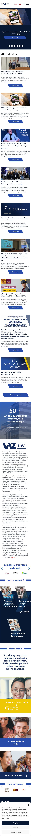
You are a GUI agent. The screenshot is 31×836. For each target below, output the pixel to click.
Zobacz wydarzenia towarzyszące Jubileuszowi (15, 428)
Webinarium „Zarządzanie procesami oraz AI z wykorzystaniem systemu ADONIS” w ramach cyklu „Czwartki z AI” (14, 257)
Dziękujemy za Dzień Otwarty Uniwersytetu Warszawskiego (12, 183)
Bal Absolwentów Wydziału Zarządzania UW (11, 373)
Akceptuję (15, 823)
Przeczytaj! (15, 37)
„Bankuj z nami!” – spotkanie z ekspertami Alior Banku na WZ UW (13, 295)
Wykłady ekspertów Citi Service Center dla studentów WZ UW (12, 73)
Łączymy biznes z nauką (16, 702)
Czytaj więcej (15, 85)
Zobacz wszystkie (15, 395)
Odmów (15, 827)
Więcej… (13, 557)
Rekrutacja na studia (16, 742)
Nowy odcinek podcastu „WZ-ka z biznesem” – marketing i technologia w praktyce (15, 146)
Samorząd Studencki (16, 775)
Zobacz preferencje (15, 832)
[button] (28, 804)
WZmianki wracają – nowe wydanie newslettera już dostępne (14, 109)
